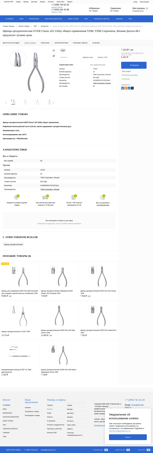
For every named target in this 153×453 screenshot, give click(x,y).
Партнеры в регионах (71, 2)
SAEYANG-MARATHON (11, 418)
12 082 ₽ (59, 337)
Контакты (70, 422)
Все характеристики (97, 65)
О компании (38, 2)
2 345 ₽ (19, 377)
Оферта (70, 430)
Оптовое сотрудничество (53, 2)
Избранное (94, 8)
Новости (29, 2)
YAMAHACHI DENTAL (10, 430)
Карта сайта (71, 426)
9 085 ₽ (19, 298)
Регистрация (144, 2)
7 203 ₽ (98, 337)
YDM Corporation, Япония (102, 83)
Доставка (70, 414)
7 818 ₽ (59, 298)
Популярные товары (32, 413)
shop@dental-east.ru (48, 450)
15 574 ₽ (19, 337)
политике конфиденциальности (119, 431)
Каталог (14, 2)
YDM (4, 438)
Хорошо (128, 437)
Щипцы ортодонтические (13, 246)
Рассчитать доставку (129, 75)
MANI (5, 410)
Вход (135, 2)
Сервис (69, 406)
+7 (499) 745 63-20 (30, 450)
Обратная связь (12, 450)
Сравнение (115, 8)
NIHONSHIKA (7, 414)
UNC (4, 426)
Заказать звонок (56, 7)
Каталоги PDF (52, 434)
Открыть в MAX (56, 12)
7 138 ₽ (59, 377)
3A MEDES (6, 406)
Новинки (28, 409)
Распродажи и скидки (32, 417)
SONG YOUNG (8, 422)
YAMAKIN (6, 434)
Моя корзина (140, 8)
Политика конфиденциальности (74, 435)
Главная (7, 2)
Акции (22, 2)
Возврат (70, 418)
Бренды (70, 410)
